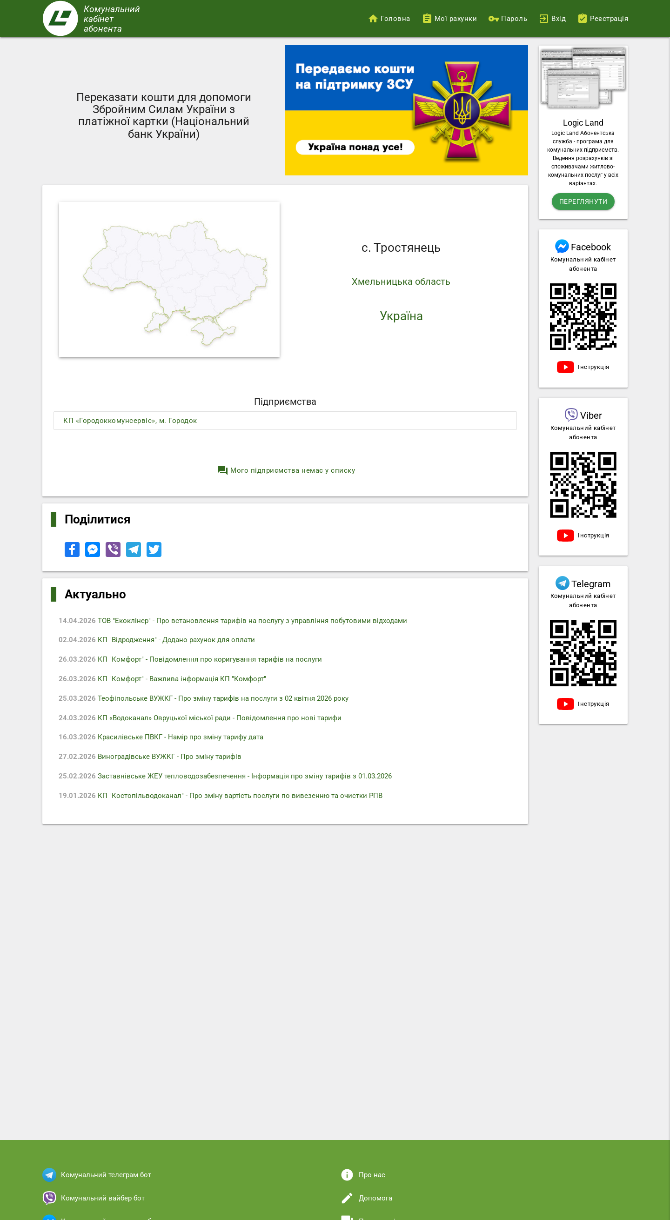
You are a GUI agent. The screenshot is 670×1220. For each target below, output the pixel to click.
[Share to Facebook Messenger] (93, 554)
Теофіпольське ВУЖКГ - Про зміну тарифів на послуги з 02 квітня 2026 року (208, 700)
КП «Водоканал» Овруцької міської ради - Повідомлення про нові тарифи (204, 720)
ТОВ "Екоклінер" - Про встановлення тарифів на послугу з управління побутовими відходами (237, 621)
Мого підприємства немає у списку (286, 470)
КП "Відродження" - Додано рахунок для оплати (161, 641)
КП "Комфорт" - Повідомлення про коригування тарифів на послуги (194, 661)
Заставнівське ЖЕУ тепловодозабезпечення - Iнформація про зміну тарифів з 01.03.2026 (229, 779)
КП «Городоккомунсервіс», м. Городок (130, 420)
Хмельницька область (401, 281)
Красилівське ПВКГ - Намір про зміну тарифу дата (165, 740)
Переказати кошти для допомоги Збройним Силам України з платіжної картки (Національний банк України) (163, 116)
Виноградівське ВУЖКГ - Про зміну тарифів (154, 759)
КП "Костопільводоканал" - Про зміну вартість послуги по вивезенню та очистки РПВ (225, 799)
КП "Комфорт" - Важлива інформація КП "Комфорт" (166, 680)
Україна (401, 316)
